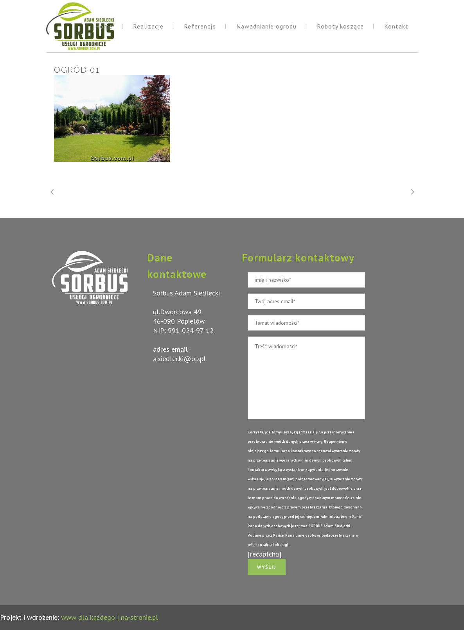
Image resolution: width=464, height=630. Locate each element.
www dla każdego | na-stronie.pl (109, 617)
